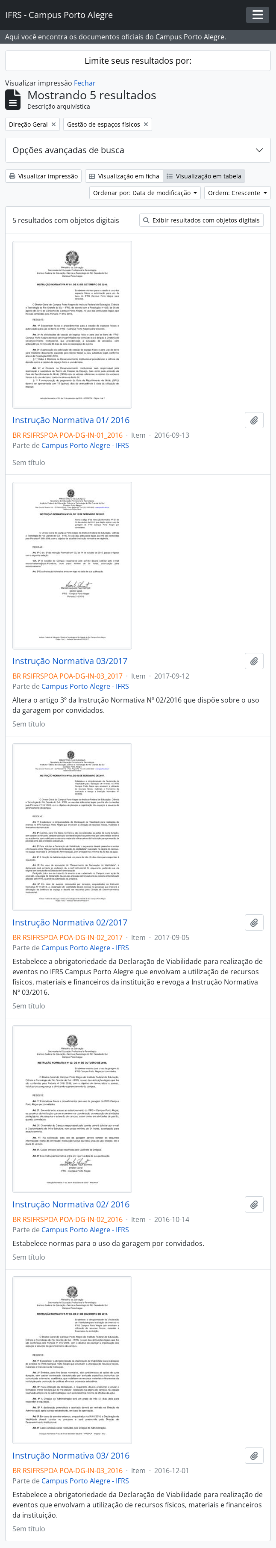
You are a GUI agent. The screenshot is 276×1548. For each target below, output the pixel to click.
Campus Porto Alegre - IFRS (85, 445)
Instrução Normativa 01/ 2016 (70, 420)
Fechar (85, 83)
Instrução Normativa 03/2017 (69, 661)
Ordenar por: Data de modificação (142, 193)
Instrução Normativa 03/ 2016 (70, 1455)
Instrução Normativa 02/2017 (69, 922)
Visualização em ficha (124, 176)
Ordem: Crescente (235, 193)
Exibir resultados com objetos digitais (201, 220)
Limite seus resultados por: (138, 60)
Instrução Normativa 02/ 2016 (70, 1204)
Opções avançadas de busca (68, 150)
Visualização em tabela (204, 176)
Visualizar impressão (43, 176)
